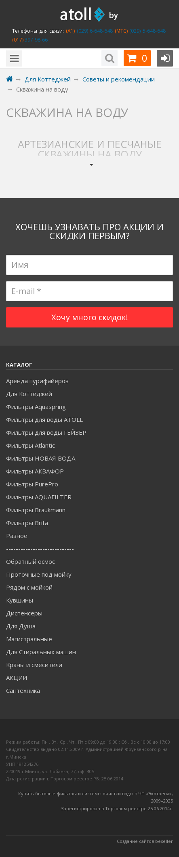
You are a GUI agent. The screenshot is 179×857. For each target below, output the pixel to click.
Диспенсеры (24, 613)
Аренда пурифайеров (37, 381)
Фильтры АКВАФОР (35, 471)
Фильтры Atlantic (30, 445)
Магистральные (29, 639)
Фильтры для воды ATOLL (44, 419)
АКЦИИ (16, 678)
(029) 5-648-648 (147, 30)
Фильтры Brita (27, 523)
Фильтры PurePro (32, 484)
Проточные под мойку (39, 574)
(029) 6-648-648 (94, 30)
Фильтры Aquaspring (36, 406)
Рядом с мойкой (29, 587)
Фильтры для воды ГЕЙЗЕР (46, 432)
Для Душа (21, 626)
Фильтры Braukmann (35, 510)
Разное (16, 536)
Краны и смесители (34, 665)
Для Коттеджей (29, 394)
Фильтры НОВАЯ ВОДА (40, 458)
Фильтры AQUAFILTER (39, 497)
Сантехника (23, 690)
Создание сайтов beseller (145, 841)
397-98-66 (35, 39)
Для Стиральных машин (41, 652)
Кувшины (19, 600)
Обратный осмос (30, 561)
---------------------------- (40, 548)
